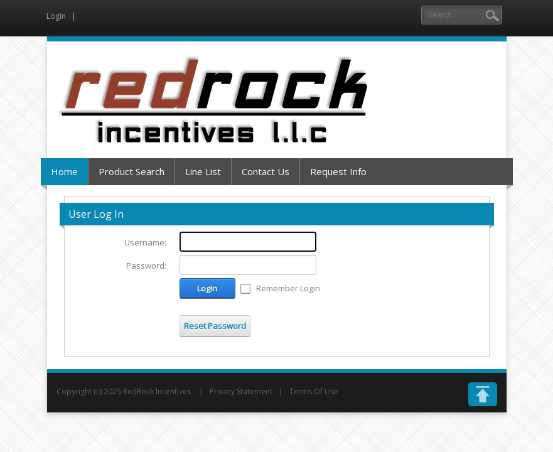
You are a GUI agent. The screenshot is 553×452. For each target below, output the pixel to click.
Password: (146, 265)
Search (492, 15)
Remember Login (288, 288)
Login (56, 16)
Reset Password (215, 325)
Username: (145, 242)
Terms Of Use (313, 391)
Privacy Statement (241, 391)
